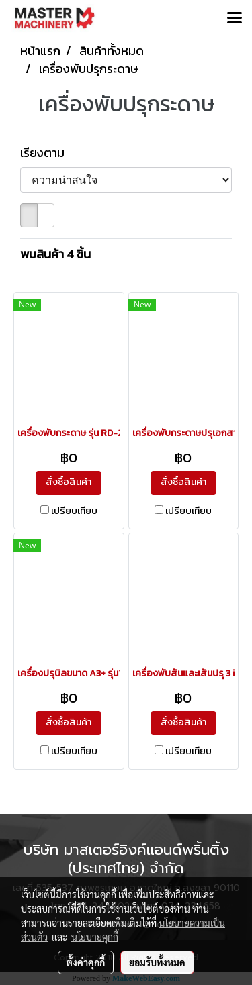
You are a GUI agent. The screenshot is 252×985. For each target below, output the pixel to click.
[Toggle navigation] (234, 19)
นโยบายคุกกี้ (94, 937)
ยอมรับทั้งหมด (157, 962)
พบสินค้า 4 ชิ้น (55, 254)
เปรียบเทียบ (74, 511)
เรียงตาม (46, 153)
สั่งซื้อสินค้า (68, 482)
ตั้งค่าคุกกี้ (86, 962)
